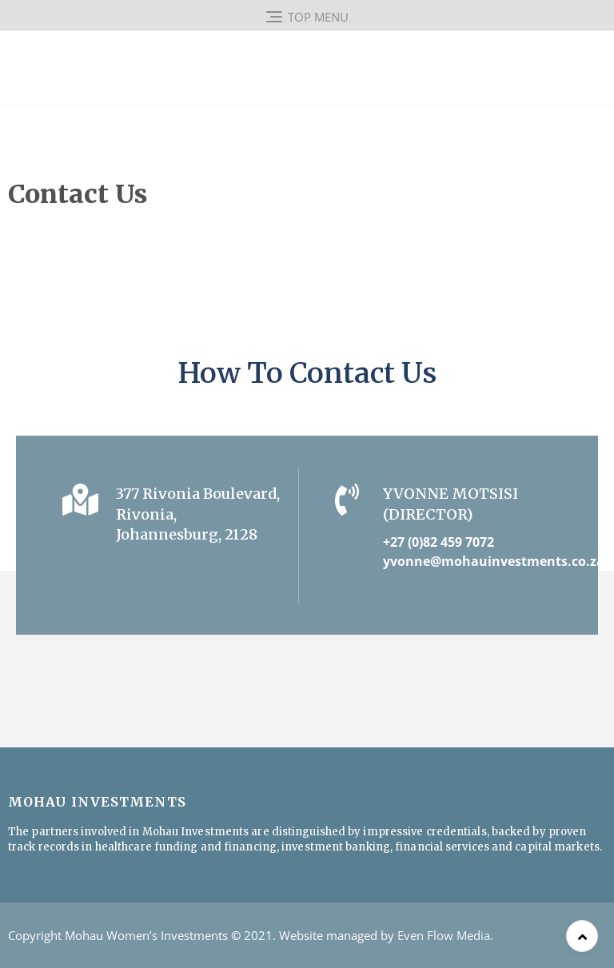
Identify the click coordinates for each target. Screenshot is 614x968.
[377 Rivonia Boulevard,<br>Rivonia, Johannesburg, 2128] (80, 500)
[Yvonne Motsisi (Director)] (347, 500)
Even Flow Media (443, 935)
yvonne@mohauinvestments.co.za (493, 561)
